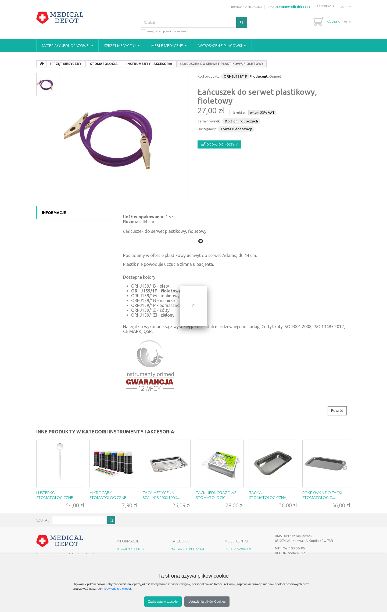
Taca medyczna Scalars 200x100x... (161, 495)
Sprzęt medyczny (120, 46)
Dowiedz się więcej (117, 588)
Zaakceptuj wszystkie (163, 601)
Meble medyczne (167, 46)
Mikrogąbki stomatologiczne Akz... (107, 497)
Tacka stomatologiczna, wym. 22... (268, 497)
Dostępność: (207, 129)
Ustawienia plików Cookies (206, 601)
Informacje (54, 213)
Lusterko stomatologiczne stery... (54, 497)
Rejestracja (325, 6)
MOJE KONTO (236, 541)
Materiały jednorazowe (65, 46)
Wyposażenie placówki (220, 46)
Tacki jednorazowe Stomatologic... (216, 495)
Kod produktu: (209, 76)
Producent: (258, 76)
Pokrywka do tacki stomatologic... (322, 495)
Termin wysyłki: (209, 121)
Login (343, 6)
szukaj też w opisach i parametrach (164, 31)
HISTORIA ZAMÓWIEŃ (237, 549)
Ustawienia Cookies (130, 549)
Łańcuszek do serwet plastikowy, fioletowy (257, 96)
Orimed (275, 76)
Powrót (337, 410)
